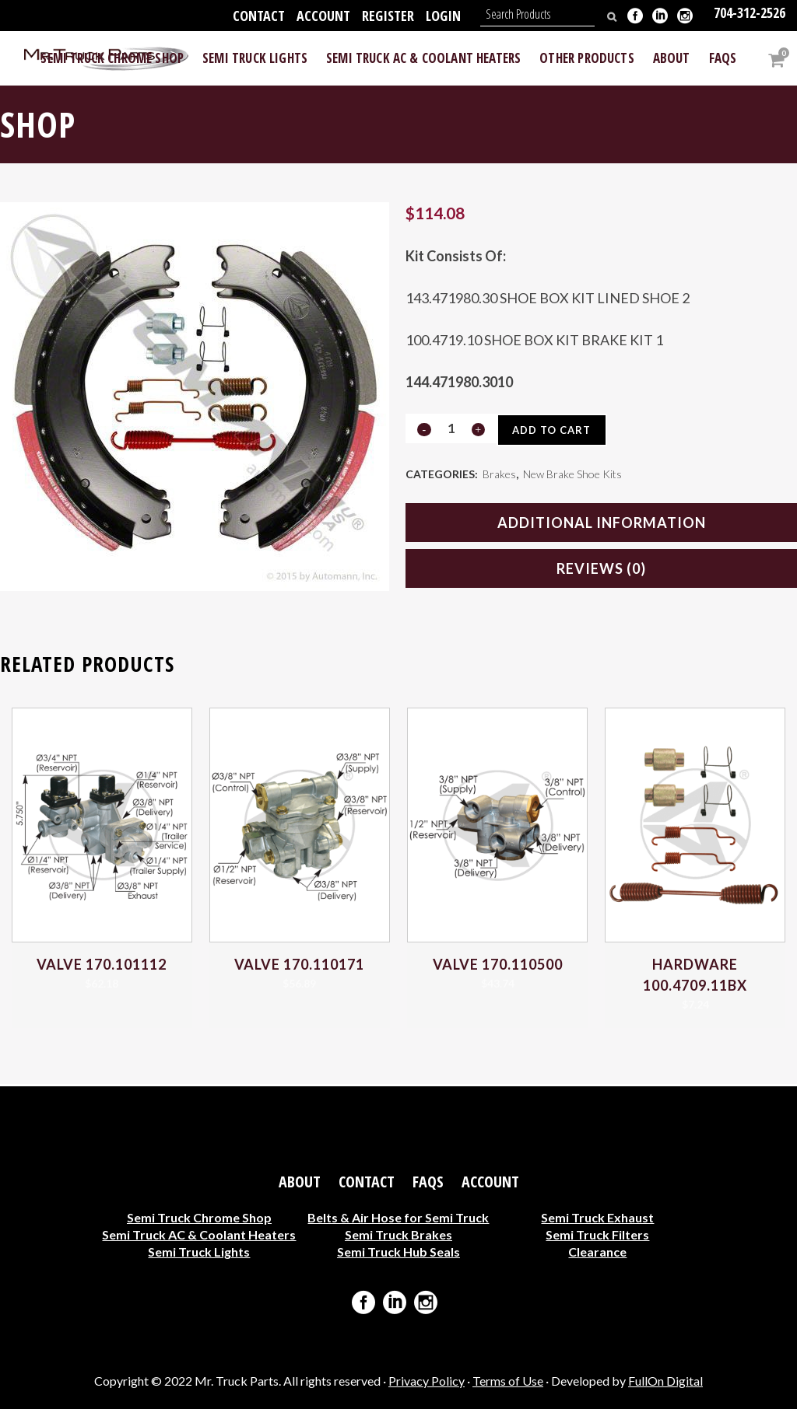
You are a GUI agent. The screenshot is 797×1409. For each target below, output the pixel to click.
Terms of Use (507, 1380)
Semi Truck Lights (199, 1251)
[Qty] (451, 428)
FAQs (428, 1181)
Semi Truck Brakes (398, 1234)
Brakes (499, 475)
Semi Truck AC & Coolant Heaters (199, 1234)
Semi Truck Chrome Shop (199, 1217)
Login (443, 15)
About (300, 1181)
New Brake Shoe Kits (572, 475)
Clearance (597, 1251)
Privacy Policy (426, 1380)
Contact (259, 15)
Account (323, 15)
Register (388, 15)
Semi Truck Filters (597, 1234)
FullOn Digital (665, 1380)
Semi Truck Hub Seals (398, 1251)
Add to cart (554, 430)
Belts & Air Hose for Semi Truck (398, 1217)
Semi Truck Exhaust (597, 1217)
